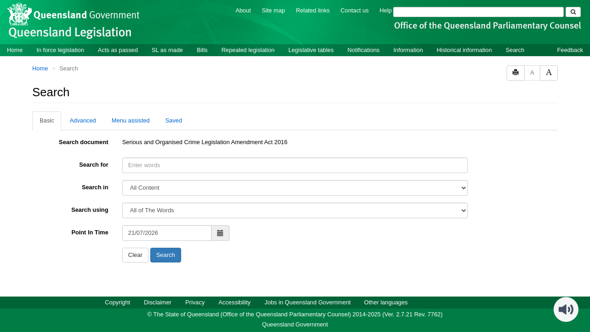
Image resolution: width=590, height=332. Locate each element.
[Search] (478, 12)
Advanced (83, 120)
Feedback (570, 50)
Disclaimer (157, 302)
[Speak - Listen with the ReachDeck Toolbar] (566, 309)
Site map (273, 10)
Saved (173, 120)
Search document (83, 142)
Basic (47, 120)
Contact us (355, 10)
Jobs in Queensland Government (308, 302)
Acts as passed (118, 50)
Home (15, 50)
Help (386, 10)
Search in (95, 187)
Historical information (464, 50)
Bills (202, 50)
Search (515, 50)
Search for (93, 164)
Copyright (117, 302)
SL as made (167, 50)
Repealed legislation (247, 50)
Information (408, 50)
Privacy (195, 302)
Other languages (386, 302)
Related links (313, 10)
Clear (135, 254)
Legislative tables (311, 50)
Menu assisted (131, 120)
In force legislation (60, 50)
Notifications (364, 50)
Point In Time (89, 232)
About (243, 10)
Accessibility (234, 302)
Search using (89, 209)
